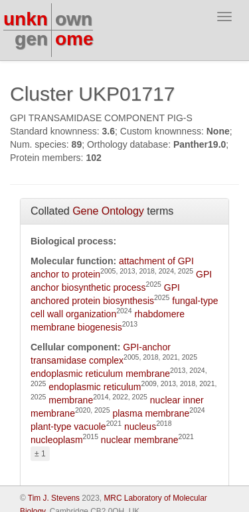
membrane (70, 400)
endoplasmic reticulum (94, 387)
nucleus (140, 426)
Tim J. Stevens (54, 498)
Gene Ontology (108, 211)
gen (31, 38)
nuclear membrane (140, 440)
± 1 (40, 453)
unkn (25, 19)
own (73, 19)
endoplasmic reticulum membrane (100, 373)
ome (74, 38)
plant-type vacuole (68, 426)
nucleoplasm (57, 440)
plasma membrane (150, 413)
